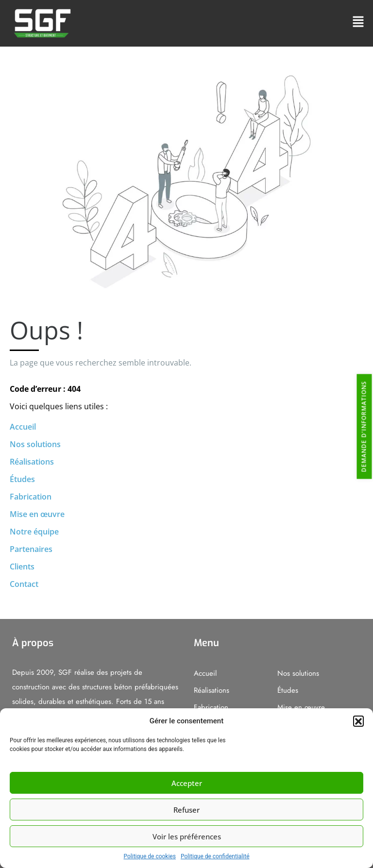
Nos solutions (35, 444)
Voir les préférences (187, 836)
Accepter (186, 783)
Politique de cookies (150, 856)
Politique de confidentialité (215, 856)
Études (22, 479)
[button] (358, 721)
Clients (22, 566)
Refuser (186, 810)
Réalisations (32, 461)
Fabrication (30, 496)
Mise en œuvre (37, 514)
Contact (24, 584)
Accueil (23, 426)
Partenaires (31, 549)
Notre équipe (34, 531)
